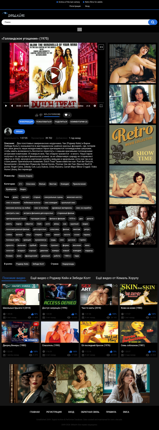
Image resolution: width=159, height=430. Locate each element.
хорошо (32, 251)
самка (9, 235)
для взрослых (39, 229)
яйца (28, 235)
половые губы (12, 240)
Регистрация (75, 6)
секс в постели (41, 208)
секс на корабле (83, 208)
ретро (87, 229)
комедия (77, 251)
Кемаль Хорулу (25, 176)
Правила (111, 412)
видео (85, 224)
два (81, 219)
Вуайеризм (11, 189)
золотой (10, 251)
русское (71, 240)
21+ (20, 184)
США (39, 224)
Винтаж (53, 184)
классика (54, 229)
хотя (48, 224)
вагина (19, 235)
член (48, 235)
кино (87, 245)
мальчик (22, 245)
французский (31, 256)
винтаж (76, 229)
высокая (77, 245)
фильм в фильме (57, 219)
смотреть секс (13, 213)
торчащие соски (38, 219)
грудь (53, 240)
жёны (56, 224)
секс (62, 240)
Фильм (42, 184)
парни (18, 224)
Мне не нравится (40, 115)
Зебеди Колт (38, 264)
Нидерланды (68, 264)
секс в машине (13, 203)
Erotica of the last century (69, 2)
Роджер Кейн (22, 264)
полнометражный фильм (17, 229)
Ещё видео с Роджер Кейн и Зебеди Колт (61, 278)
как (64, 224)
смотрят (25, 197)
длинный (45, 256)
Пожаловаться (44, 122)
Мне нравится (36, 115)
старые (37, 197)
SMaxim (19, 131)
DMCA (126, 412)
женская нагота (74, 197)
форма (66, 245)
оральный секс (68, 203)
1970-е (72, 219)
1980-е (67, 256)
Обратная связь (90, 412)
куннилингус (41, 240)
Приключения (79, 184)
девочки (44, 251)
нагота (67, 235)
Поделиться (61, 122)
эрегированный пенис (16, 219)
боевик (9, 256)
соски (76, 235)
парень (87, 235)
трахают (55, 245)
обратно (29, 224)
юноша (43, 245)
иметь (9, 224)
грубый (33, 245)
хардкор (89, 251)
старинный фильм (65, 213)
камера (55, 251)
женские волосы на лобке (18, 208)
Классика (30, 184)
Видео (23, 189)
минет (57, 235)
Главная (35, 412)
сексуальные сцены (53, 197)
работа (57, 256)
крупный (74, 224)
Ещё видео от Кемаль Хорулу (117, 278)
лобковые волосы (32, 203)
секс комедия (51, 203)
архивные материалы (62, 208)
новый (66, 251)
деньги (90, 219)
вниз (19, 256)
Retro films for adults (93, 2)
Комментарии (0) (78, 122)
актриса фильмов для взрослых (38, 213)
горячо (83, 240)
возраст (21, 251)
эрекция (27, 240)
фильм (66, 229)
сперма (38, 235)
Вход (87, 6)
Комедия (65, 184)
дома (15, 197)
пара (77, 256)
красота (10, 245)
